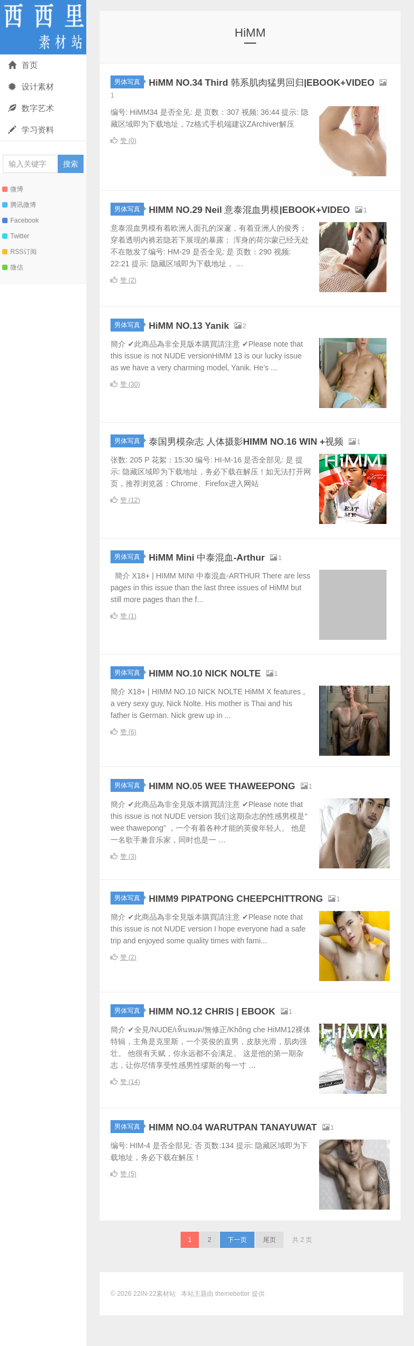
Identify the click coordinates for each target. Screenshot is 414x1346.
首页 (23, 65)
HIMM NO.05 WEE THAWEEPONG (242, 816)
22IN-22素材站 (43, 27)
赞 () (123, 143)
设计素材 (31, 86)
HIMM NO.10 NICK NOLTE (220, 703)
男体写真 (129, 82)
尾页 (269, 1270)
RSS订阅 (19, 252)
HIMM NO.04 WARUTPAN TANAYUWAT (255, 1157)
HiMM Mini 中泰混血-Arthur (220, 587)
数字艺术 (31, 108)
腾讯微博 (19, 205)
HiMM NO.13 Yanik (199, 341)
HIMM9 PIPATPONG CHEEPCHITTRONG (260, 928)
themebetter (232, 1324)
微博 (12, 189)
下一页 (237, 1270)
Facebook (20, 220)
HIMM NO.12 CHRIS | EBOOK (229, 1041)
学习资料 (31, 129)
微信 (12, 267)
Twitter (15, 236)
